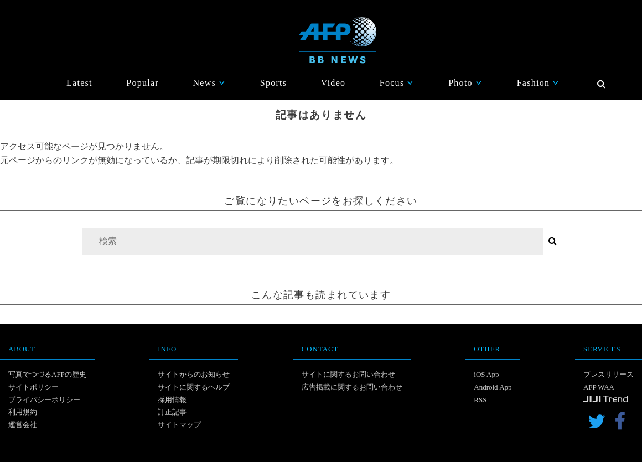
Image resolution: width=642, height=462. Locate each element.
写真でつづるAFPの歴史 (47, 374)
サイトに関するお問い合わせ (348, 374)
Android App (492, 387)
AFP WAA (598, 387)
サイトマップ (179, 425)
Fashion (538, 82)
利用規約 (22, 412)
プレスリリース (608, 374)
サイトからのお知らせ (194, 374)
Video (333, 82)
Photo (465, 82)
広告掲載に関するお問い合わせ (352, 387)
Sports (273, 82)
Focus (397, 82)
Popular (142, 82)
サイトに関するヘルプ (194, 387)
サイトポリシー (33, 387)
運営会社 (22, 425)
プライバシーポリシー (44, 400)
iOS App (486, 374)
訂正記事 (172, 412)
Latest (79, 82)
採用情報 (172, 400)
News (209, 82)
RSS (480, 400)
